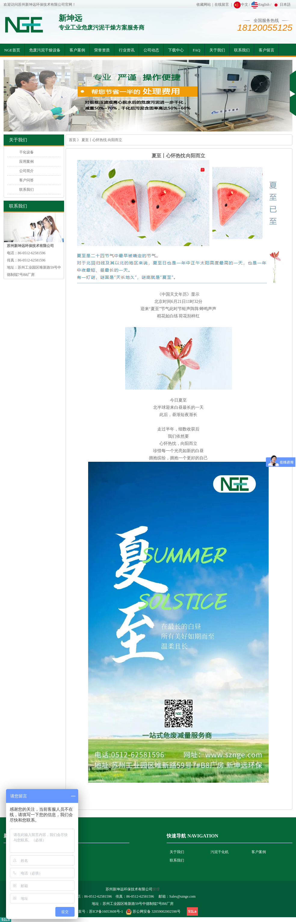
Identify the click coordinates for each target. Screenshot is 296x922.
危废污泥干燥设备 (44, 50)
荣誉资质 (102, 50)
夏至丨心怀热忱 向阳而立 (102, 140)
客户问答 (26, 180)
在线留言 (221, 4)
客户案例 (77, 50)
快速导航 (176, 835)
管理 (156, 889)
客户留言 (266, 50)
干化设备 (26, 152)
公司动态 (151, 50)
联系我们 (242, 50)
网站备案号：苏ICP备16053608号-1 (95, 911)
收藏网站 (203, 4)
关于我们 (217, 50)
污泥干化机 (220, 852)
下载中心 (176, 50)
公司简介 (26, 171)
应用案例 (26, 161)
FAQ (196, 50)
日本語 (281, 4)
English (260, 4)
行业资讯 (126, 50)
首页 (72, 140)
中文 (240, 4)
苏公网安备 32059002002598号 (156, 911)
